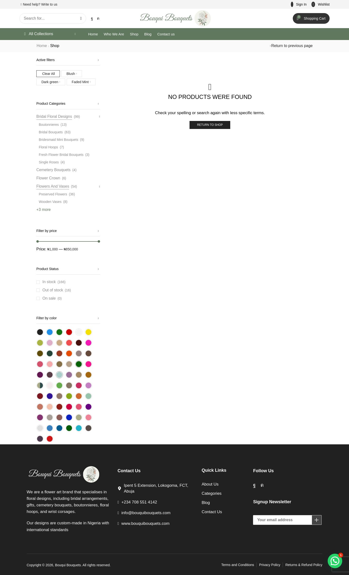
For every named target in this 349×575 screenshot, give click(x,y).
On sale (52, 298)
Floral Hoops (48, 147)
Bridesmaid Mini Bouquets (58, 140)
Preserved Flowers (53, 194)
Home (42, 46)
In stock (53, 282)
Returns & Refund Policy (303, 565)
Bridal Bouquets (51, 132)
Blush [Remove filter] (70, 74)
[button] (299, 4)
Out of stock (56, 290)
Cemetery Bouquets (53, 170)
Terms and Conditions (237, 565)
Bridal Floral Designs (54, 116)
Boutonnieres (49, 125)
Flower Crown (48, 178)
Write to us (49, 4)
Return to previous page (292, 46)
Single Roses (49, 162)
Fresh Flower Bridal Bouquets (61, 155)
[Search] (81, 18)
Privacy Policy (269, 565)
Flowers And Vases (52, 186)
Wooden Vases (50, 202)
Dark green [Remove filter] (49, 82)
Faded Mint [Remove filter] (80, 82)
